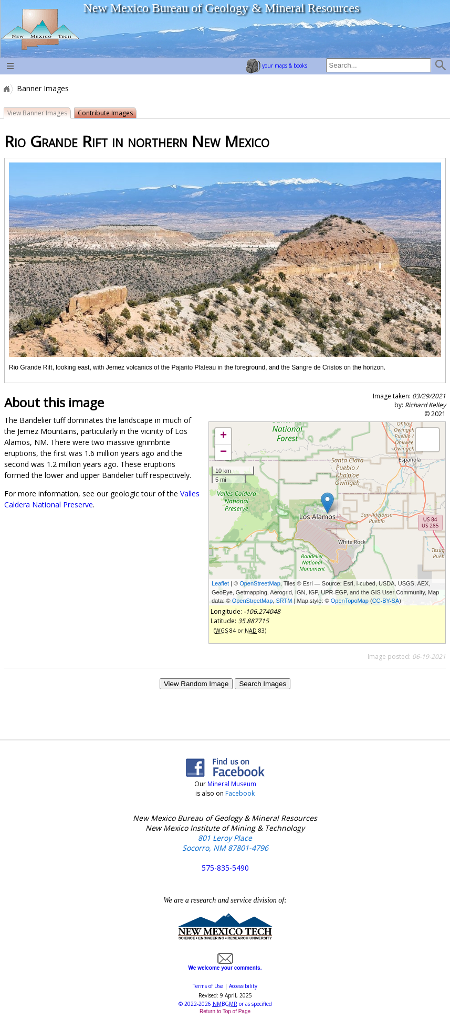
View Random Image (196, 684)
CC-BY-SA (386, 601)
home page (39, 28)
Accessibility (243, 986)
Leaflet (220, 583)
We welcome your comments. (225, 965)
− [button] (223, 452)
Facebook (240, 793)
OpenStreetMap (259, 583)
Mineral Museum (231, 783)
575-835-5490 (225, 868)
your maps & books (276, 65)
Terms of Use (208, 986)
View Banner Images (37, 112)
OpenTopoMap (350, 601)
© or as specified (225, 1003)
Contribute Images (105, 112)
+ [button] (223, 436)
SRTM (284, 601)
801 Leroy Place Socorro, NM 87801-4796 (225, 843)
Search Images (262, 684)
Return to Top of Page (225, 1011)
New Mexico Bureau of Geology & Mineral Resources (221, 8)
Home (5, 88)
